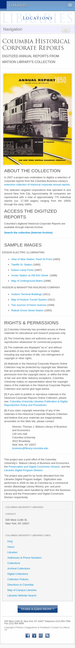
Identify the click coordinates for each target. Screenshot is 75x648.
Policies (19, 627)
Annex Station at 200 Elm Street (29, 275)
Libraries (18, 5)
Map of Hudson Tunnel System (29, 299)
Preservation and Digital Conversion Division (34, 466)
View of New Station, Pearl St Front (31, 259)
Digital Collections (17, 573)
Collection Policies (18, 579)
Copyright (9, 627)
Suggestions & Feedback (37, 627)
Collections (13, 563)
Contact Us (56, 627)
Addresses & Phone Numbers (24, 557)
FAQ (10, 541)
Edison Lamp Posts (22, 269)
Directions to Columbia (20, 584)
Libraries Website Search (21, 595)
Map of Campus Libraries (21, 590)
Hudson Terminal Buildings (26, 294)
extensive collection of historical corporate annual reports (37, 184)
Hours (10, 546)
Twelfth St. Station (21, 264)
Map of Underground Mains (27, 280)
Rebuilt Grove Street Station (27, 310)
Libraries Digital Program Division (23, 470)
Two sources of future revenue (28, 304)
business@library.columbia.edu (30, 448)
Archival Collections (18, 568)
